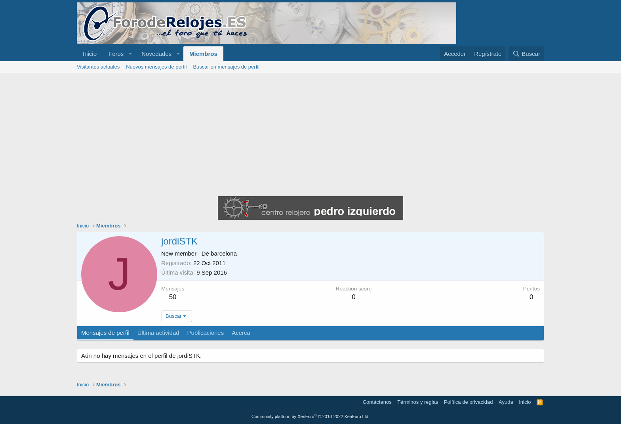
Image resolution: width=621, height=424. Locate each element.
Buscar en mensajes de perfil (226, 67)
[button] (129, 53)
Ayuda (506, 402)
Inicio (90, 53)
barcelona (224, 253)
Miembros (203, 53)
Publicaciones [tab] (205, 332)
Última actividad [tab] (158, 332)
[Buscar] (526, 53)
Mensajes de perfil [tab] (105, 332)
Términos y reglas (417, 402)
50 (173, 297)
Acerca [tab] (241, 332)
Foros (116, 53)
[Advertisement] (310, 132)
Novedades (156, 53)
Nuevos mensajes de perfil (156, 67)
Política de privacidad (468, 402)
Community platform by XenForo (310, 416)
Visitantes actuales (98, 67)
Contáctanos (377, 402)
